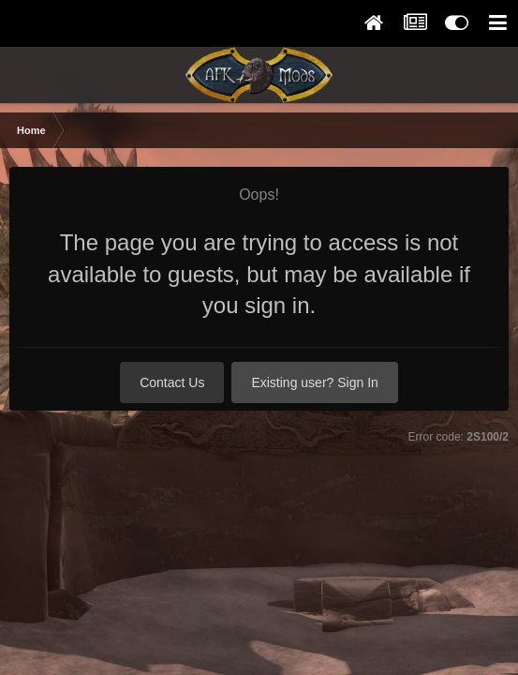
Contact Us (172, 382)
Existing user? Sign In (314, 382)
